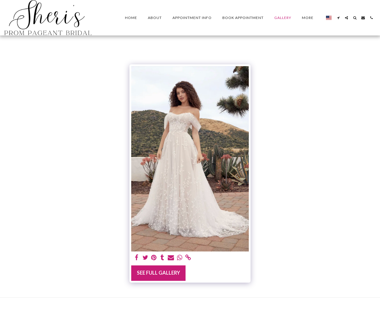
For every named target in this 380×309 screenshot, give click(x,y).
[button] (338, 18)
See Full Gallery (158, 273)
